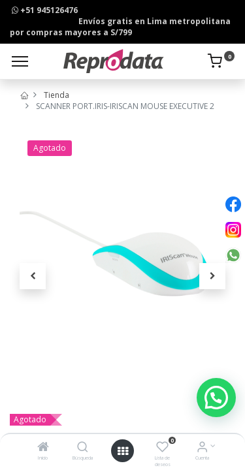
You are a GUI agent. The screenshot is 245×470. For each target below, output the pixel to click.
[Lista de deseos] (162, 448)
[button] (33, 276)
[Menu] (19, 61)
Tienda (56, 95)
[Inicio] (43, 448)
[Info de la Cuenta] (202, 448)
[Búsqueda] (82, 448)
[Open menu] (123, 451)
